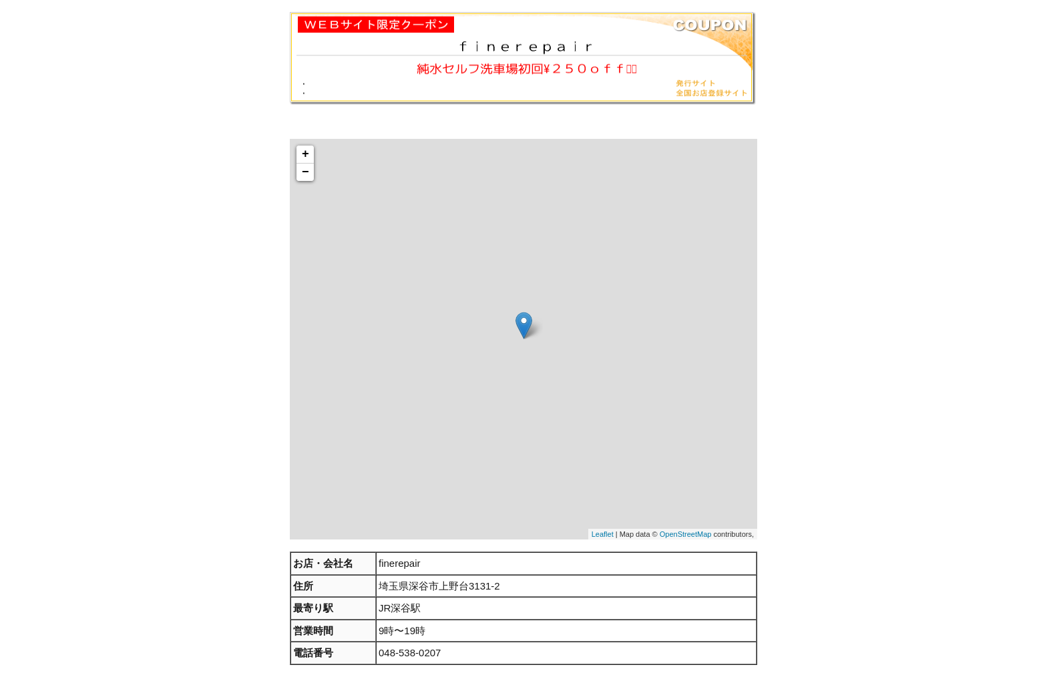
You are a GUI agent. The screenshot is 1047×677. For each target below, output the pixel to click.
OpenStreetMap (686, 534)
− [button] (305, 172)
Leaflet (603, 534)
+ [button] (305, 154)
